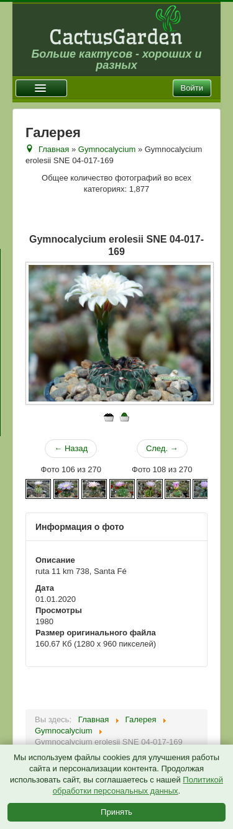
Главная (54, 149)
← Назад (71, 448)
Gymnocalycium (106, 149)
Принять (116, 812)
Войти (192, 87)
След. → (162, 448)
